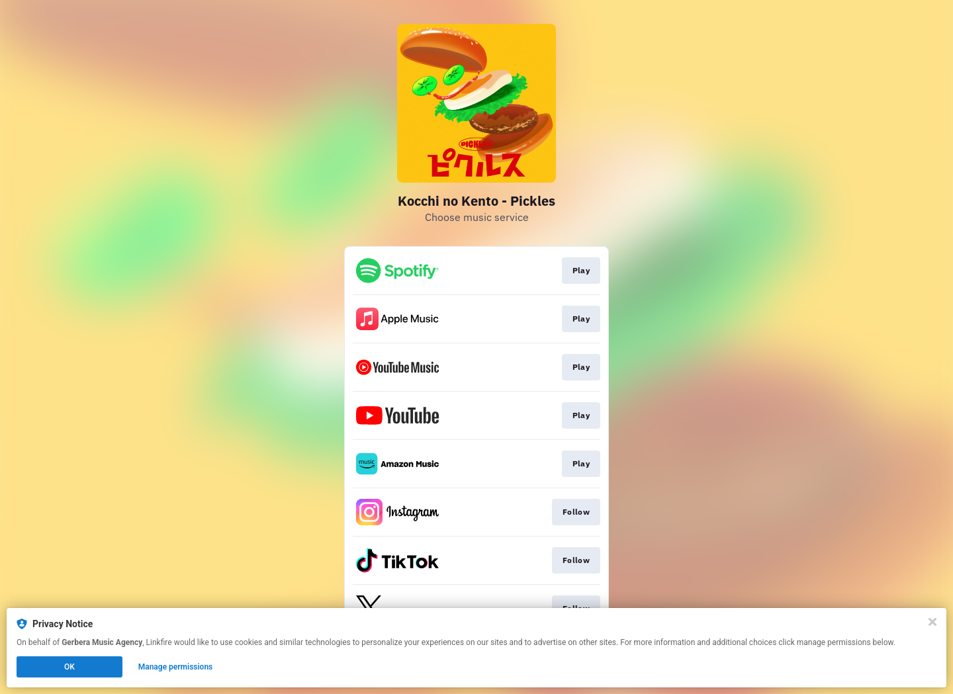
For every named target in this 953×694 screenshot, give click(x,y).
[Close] (932, 621)
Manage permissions (175, 667)
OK (69, 667)
